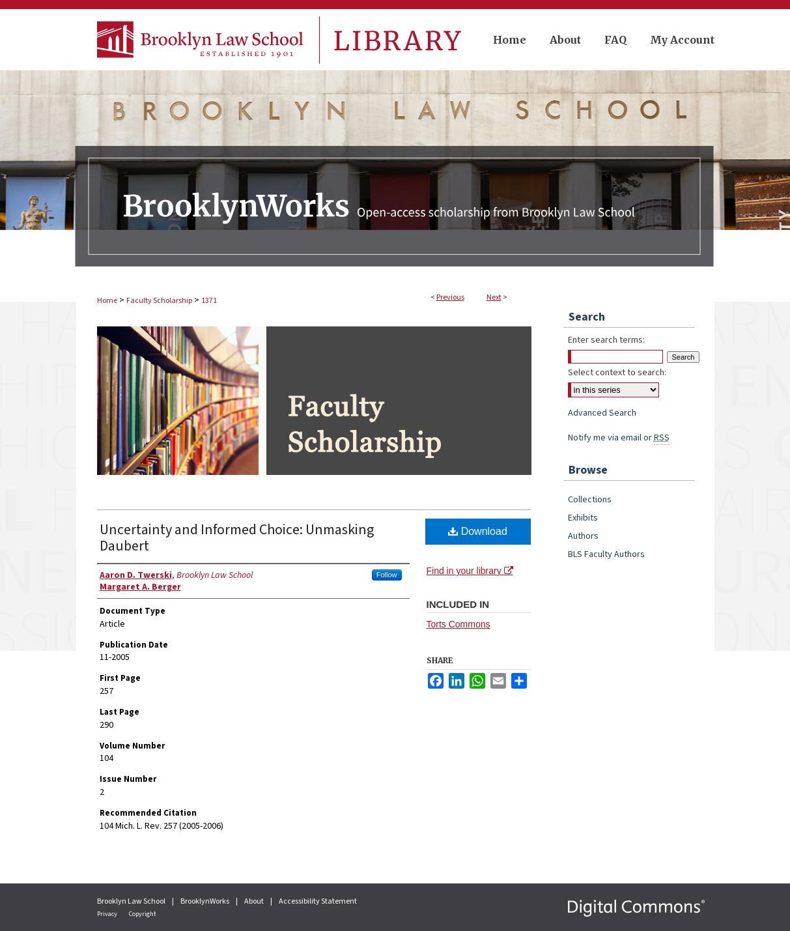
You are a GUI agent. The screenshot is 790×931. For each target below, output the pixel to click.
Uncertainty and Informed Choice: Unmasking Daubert (237, 537)
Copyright (142, 914)
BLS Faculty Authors (606, 554)
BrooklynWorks (205, 901)
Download (477, 531)
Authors (583, 536)
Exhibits (583, 517)
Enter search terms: (606, 340)
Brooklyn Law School (132, 901)
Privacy (108, 914)
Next (494, 297)
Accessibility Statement (318, 901)
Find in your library (470, 571)
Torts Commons (458, 624)
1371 (209, 300)
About (254, 901)
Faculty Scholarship (159, 300)
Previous (450, 297)
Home (107, 300)
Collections (590, 499)
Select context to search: (617, 372)
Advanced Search (602, 413)
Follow (386, 575)
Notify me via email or (619, 437)
